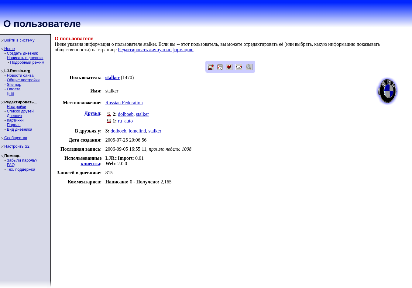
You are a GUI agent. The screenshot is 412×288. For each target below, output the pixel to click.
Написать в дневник (25, 57)
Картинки (15, 120)
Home (9, 48)
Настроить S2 (16, 146)
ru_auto (125, 120)
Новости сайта (20, 75)
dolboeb (126, 114)
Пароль (13, 124)
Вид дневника (19, 129)
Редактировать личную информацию (156, 49)
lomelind (137, 130)
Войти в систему (19, 40)
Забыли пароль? (22, 160)
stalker (142, 114)
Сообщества (15, 138)
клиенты (90, 163)
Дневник (14, 115)
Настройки (16, 106)
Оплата (13, 89)
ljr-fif (10, 93)
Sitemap (14, 84)
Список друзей (20, 111)
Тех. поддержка (21, 169)
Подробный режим (27, 62)
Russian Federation (124, 102)
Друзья (92, 113)
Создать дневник (22, 53)
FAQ (11, 164)
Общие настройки (23, 80)
